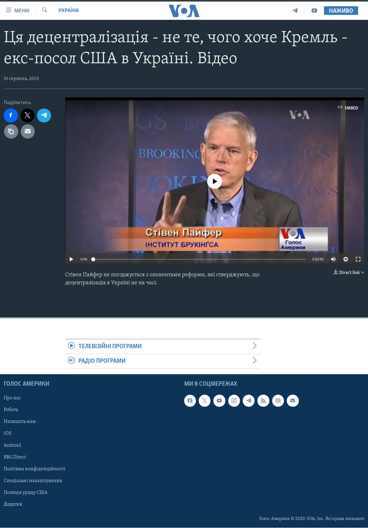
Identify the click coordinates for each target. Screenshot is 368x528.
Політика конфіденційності (34, 469)
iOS (7, 433)
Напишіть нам (20, 421)
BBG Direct (15, 457)
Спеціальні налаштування (33, 480)
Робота (11, 410)
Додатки (13, 504)
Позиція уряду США (25, 492)
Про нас (12, 398)
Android (12, 445)
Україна (68, 11)
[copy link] (11, 131)
